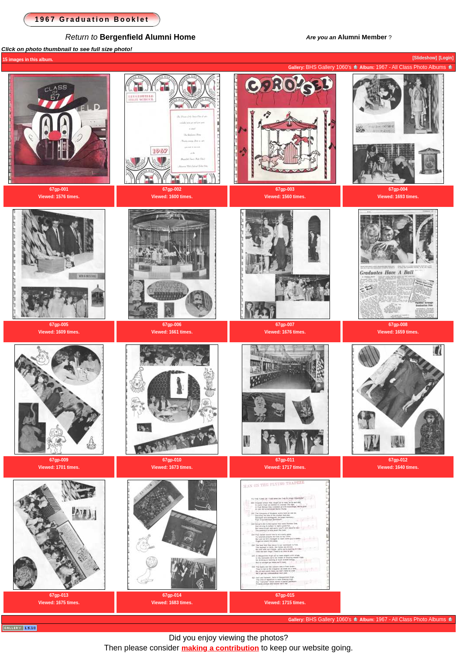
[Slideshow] (424, 57)
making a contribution (220, 648)
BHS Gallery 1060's (332, 67)
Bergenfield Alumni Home (148, 37)
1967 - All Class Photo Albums (414, 67)
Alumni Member (362, 37)
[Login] (446, 57)
